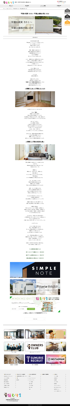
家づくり (11, 6)
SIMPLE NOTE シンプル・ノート (22, 376)
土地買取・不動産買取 (45, 374)
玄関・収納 (30, 383)
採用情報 (55, 383)
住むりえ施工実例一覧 (33, 374)
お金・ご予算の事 (6, 383)
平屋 (29, 389)
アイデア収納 (31, 385)
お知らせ (56, 374)
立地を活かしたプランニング (8, 376)
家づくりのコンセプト (8, 374)
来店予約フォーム (56, 389)
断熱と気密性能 (6, 381)
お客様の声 (59, 6)
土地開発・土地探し (7, 385)
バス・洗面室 (31, 381)
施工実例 (27, 6)
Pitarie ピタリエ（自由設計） (21, 374)
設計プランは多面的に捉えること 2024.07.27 (35, 255)
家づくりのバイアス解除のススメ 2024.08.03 (35, 252)
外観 (29, 376)
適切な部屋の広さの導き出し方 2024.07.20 (34, 258)
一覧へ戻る (35, 319)
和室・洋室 (30, 387)
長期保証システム (6, 387)
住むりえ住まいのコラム (57, 387)
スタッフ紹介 (56, 381)
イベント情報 (43, 6)
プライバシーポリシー (57, 385)
